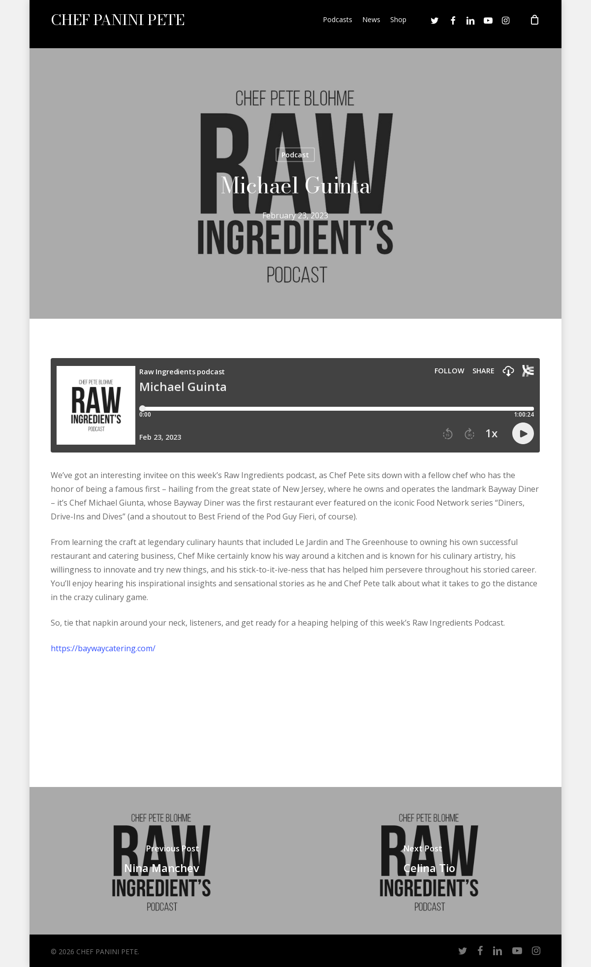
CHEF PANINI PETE (117, 24)
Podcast (295, 154)
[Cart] (534, 24)
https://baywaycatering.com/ (103, 648)
